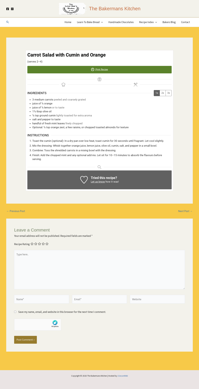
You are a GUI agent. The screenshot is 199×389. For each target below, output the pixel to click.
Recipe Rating (22, 244)
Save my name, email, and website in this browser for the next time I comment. (62, 312)
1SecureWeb (123, 376)
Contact (185, 22)
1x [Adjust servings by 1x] (156, 92)
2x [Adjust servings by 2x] (162, 92)
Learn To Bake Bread (91, 22)
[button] (7, 22)
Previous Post (16, 211)
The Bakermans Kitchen (115, 8)
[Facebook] (7, 8)
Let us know (98, 181)
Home (69, 22)
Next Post (185, 211)
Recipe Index (148, 22)
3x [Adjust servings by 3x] (168, 92)
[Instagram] (12, 8)
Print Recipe (99, 69)
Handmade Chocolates (121, 22)
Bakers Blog (169, 22)
